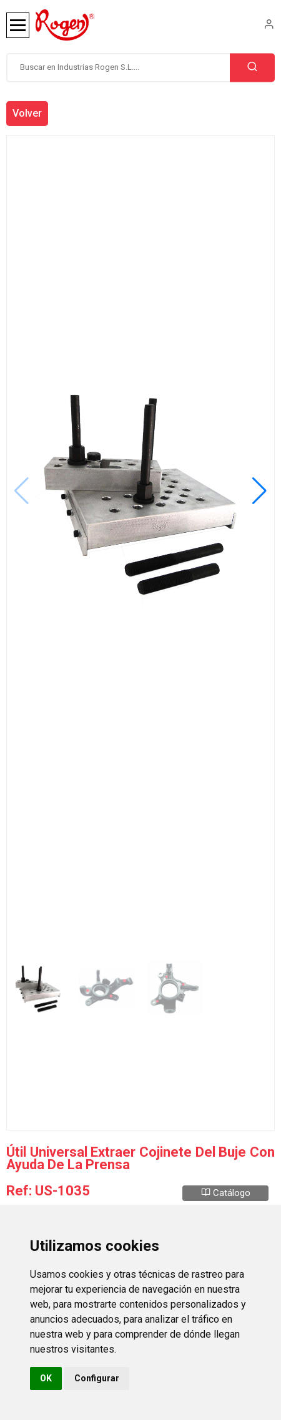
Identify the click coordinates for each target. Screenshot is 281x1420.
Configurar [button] (96, 1378)
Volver (27, 113)
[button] (259, 491)
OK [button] (46, 1378)
